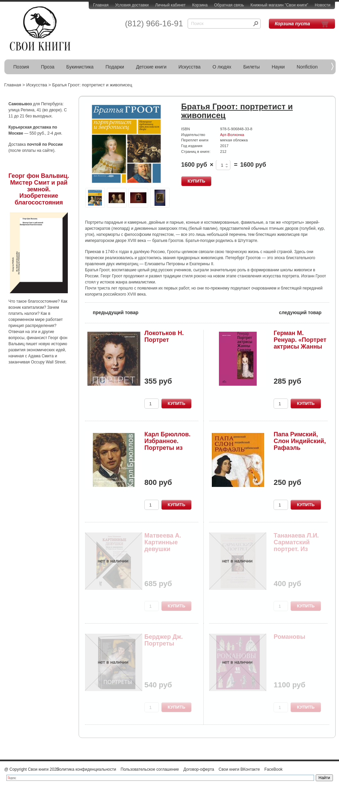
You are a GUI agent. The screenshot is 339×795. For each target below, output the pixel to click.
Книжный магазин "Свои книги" (279, 5)
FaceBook (273, 769)
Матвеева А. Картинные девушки (162, 542)
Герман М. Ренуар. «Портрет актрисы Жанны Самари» (300, 343)
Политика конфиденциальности (86, 769)
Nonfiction (307, 67)
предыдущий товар (111, 312)
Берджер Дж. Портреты (163, 640)
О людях (222, 67)
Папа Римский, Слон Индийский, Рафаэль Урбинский (300, 444)
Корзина (200, 5)
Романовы (289, 636)
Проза (48, 67)
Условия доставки (132, 5)
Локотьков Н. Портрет (164, 336)
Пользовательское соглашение (150, 769)
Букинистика (80, 67)
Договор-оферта (198, 769)
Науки (278, 67)
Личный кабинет (170, 5)
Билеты (251, 67)
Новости (322, 5)
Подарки (115, 67)
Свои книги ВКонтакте (239, 769)
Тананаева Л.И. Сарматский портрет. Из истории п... (296, 545)
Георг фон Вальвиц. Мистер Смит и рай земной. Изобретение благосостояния (38, 189)
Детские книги (151, 67)
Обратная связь (229, 5)
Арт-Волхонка (232, 135)
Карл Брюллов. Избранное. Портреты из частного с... (167, 444)
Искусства (189, 67)
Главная (101, 5)
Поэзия (21, 67)
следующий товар (304, 312)
